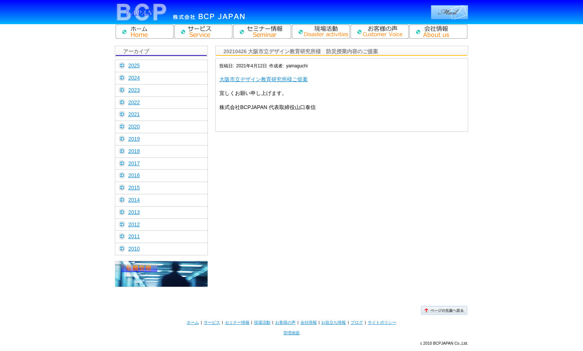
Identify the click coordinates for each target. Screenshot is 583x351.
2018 (134, 151)
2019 (134, 139)
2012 (134, 224)
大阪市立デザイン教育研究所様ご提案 (263, 79)
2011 (134, 236)
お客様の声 (285, 322)
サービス (212, 322)
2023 (134, 90)
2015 (134, 188)
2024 (134, 78)
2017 (134, 163)
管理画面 (291, 333)
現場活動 (262, 322)
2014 (134, 200)
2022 (134, 102)
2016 (134, 175)
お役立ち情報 (333, 322)
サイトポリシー (382, 322)
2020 (134, 127)
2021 (134, 114)
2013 (134, 212)
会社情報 (308, 322)
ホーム (193, 322)
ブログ (357, 322)
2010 (134, 249)
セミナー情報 (237, 322)
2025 (134, 65)
